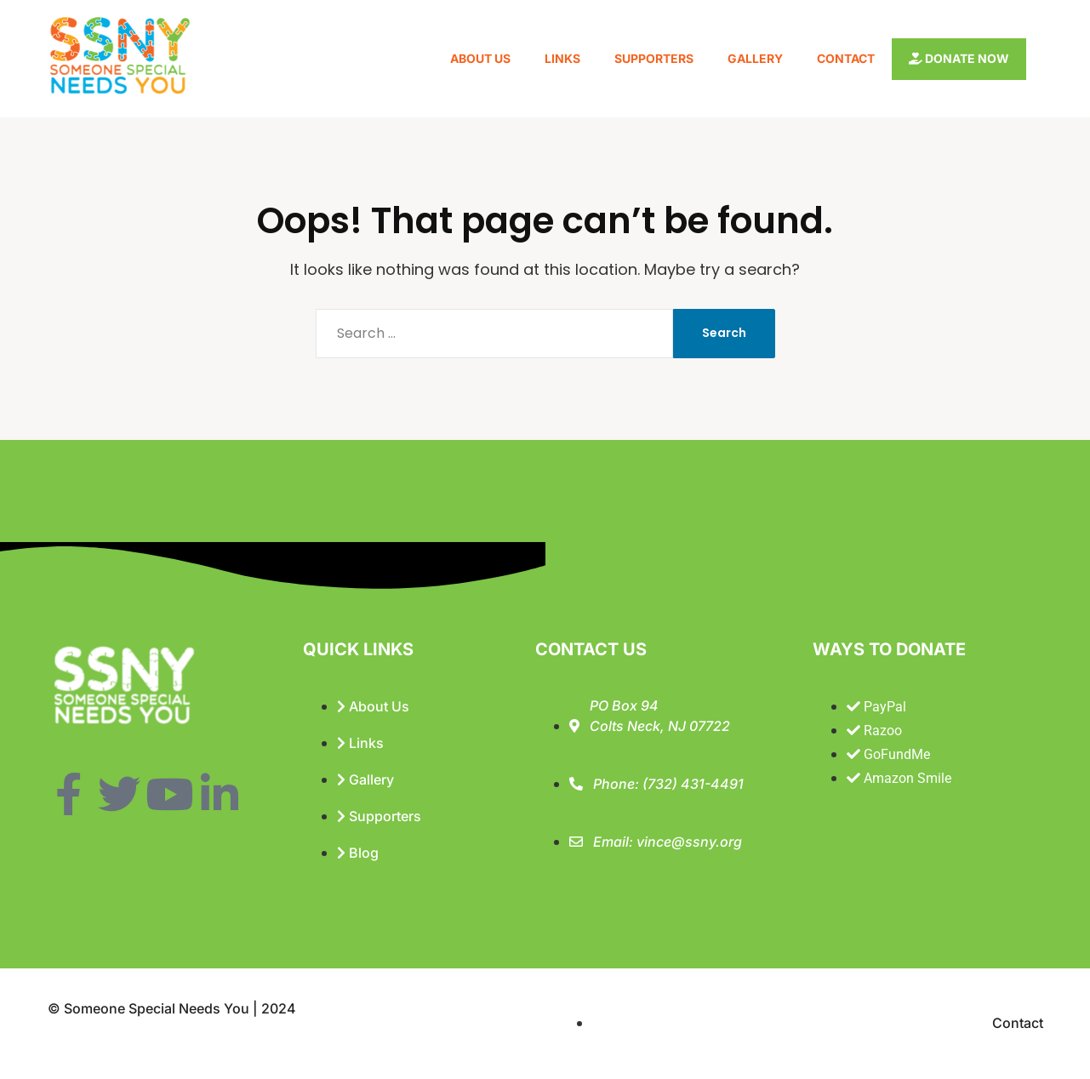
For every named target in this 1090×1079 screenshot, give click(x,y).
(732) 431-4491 (693, 783)
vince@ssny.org (689, 841)
